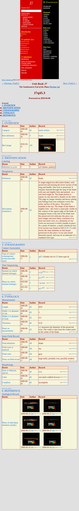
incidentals (46, 8)
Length (5, 307)
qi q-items (46, 20)
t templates (46, 39)
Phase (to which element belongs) (9, 283)
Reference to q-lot (9, 167)
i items (45, 16)
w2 (40, 327)
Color (4, 377)
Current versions (28, 24)
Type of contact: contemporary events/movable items (9, 257)
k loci (45, 32)
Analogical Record (10, 394)
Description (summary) (7, 210)
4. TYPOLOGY (8, 113)
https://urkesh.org (7, 80)
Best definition (8, 136)
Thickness (6, 323)
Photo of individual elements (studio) (10, 424)
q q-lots (45, 18)
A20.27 (68, 228)
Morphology (7, 364)
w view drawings (48, 42)
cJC (31, 145)
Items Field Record (10, 336)
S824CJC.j (62, 130)
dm (32, 414)
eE (31, 130)
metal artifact (44, 130)
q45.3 (41, 257)
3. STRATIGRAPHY (10, 110)
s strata (45, 37)
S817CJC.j (74, 258)
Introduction (25, 59)
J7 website (26, 21)
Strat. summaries (26, 67)
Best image (6, 145)
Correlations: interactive (29, 65)
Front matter (27, 22)
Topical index (25, 13)
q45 (40, 167)
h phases (46, 30)
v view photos (47, 41)
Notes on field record (10, 359)
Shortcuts (24, 26)
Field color (6, 354)
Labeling (6, 161)
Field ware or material (7, 348)
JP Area (25, 19)
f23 (56, 257)
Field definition (8, 343)
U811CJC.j (51, 282)
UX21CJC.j (61, 139)
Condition (6, 382)
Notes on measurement (7, 329)
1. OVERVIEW (8, 105)
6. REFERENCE (8, 115)
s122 (41, 272)
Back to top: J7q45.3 (6, 121)
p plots (45, 33)
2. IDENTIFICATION (11, 108)
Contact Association (11, 248)
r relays (45, 35)
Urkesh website (28, 17)
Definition (6, 178)
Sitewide (24, 72)
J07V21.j (39, 413)
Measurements (8, 300)
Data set (23, 70)
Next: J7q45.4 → (70, 83)
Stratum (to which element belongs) (9, 272)
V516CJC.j (51, 288)
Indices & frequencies (28, 61)
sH (31, 343)
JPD (44, 272)
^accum (42, 283)
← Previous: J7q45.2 (10, 83)
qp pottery (46, 21)
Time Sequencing (10, 265)
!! (30, 136)
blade (41, 136)
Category (6, 130)
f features (46, 14)
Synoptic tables (26, 63)
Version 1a (54, 87)
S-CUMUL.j (51, 272)
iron (40, 372)
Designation (7, 171)
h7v (40, 278)
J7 (21, 36)
